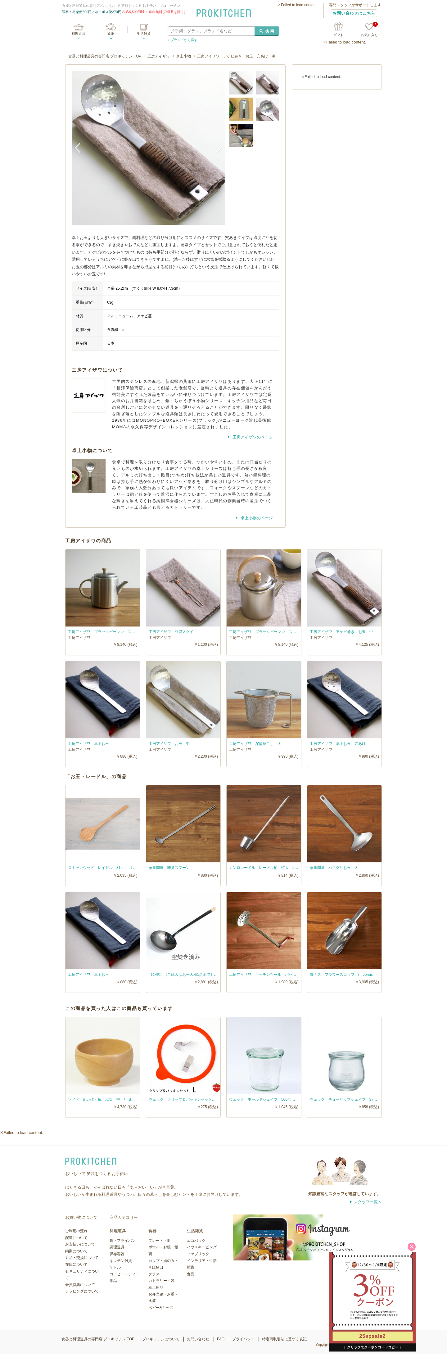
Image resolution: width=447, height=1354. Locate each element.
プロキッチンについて (160, 1339)
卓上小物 (183, 56)
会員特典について (80, 1285)
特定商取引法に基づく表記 (284, 1339)
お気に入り (369, 30)
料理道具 (78, 33)
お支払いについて (80, 1244)
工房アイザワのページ (252, 437)
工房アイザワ (158, 56)
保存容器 (117, 1254)
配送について (76, 1238)
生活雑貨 (144, 33)
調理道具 (117, 1247)
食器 (111, 33)
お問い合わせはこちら (353, 13)
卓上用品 (155, 1287)
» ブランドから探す (183, 40)
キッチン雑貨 (121, 1261)
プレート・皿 (159, 1240)
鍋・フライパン (123, 1240)
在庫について (76, 1264)
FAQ (220, 1339)
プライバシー (243, 1339)
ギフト (338, 35)
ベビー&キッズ (160, 1308)
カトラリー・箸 (161, 1280)
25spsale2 (372, 1336)
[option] (148, 148)
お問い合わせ (198, 1339)
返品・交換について (82, 1257)
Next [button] (216, 147)
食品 (190, 1274)
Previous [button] (81, 147)
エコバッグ (196, 1240)
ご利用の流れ (76, 1231)
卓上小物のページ (256, 518)
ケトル (115, 1267)
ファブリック (198, 1254)
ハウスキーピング (202, 1247)
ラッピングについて (82, 1291)
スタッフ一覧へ (368, 1202)
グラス (154, 1274)
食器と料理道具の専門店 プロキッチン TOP (104, 56)
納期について (76, 1251)
